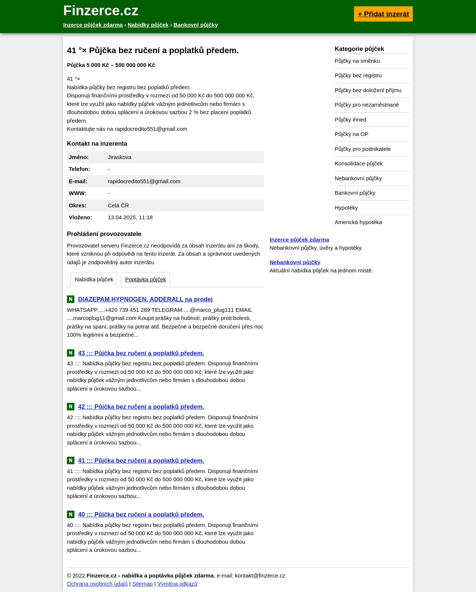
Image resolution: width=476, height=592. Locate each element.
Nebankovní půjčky (358, 178)
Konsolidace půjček (359, 163)
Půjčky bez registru (358, 75)
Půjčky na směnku (357, 61)
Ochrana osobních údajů (97, 583)
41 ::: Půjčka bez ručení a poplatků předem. (141, 460)
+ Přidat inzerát (383, 14)
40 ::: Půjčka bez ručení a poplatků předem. (141, 514)
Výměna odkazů (177, 583)
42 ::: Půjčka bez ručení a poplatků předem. (141, 406)
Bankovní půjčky (355, 193)
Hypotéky (346, 207)
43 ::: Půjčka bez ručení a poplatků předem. (141, 353)
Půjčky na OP (352, 134)
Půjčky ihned (350, 119)
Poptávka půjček (145, 279)
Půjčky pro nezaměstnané (367, 104)
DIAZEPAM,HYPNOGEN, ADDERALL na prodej (145, 299)
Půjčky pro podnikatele (363, 149)
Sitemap (142, 583)
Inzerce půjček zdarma (299, 239)
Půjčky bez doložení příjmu (368, 90)
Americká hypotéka (358, 222)
